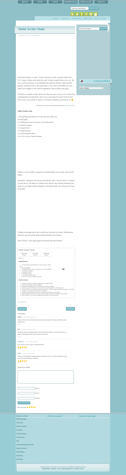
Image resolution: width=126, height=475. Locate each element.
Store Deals (19, 459)
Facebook (82, 14)
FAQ (17, 441)
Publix (20, 80)
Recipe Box (19, 455)
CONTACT (53, 468)
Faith (55, 2)
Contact (66, 18)
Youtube (91, 14)
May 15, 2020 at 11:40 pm (32, 341)
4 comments (22, 302)
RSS (72, 14)
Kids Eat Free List (21, 448)
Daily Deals (19, 422)
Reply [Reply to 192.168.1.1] (19, 348)
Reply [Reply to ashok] (19, 362)
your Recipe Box (70, 105)
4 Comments (35, 35)
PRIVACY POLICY (79, 468)
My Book (77, 18)
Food (40, 2)
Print (63, 269)
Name (37, 388)
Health (101, 2)
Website (37, 398)
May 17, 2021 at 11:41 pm (29, 353)
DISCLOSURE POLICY (67, 468)
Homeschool (70, 2)
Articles (87, 18)
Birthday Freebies (21, 426)
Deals (25, 2)
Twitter (77, 14)
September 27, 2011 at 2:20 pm (28, 329)
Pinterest (86, 14)
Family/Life (85, 2)
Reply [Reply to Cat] (19, 336)
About (56, 18)
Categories (19, 430)
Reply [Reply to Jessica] (19, 324)
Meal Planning (20, 452)
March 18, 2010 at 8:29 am (29, 317)
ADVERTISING (46, 468)
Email (96, 14)
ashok (19, 353)
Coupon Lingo (20, 437)
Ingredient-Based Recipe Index (25, 444)
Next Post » (70, 308)
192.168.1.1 (21, 341)
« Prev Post (22, 308)
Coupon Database (21, 433)
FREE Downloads (21, 419)
